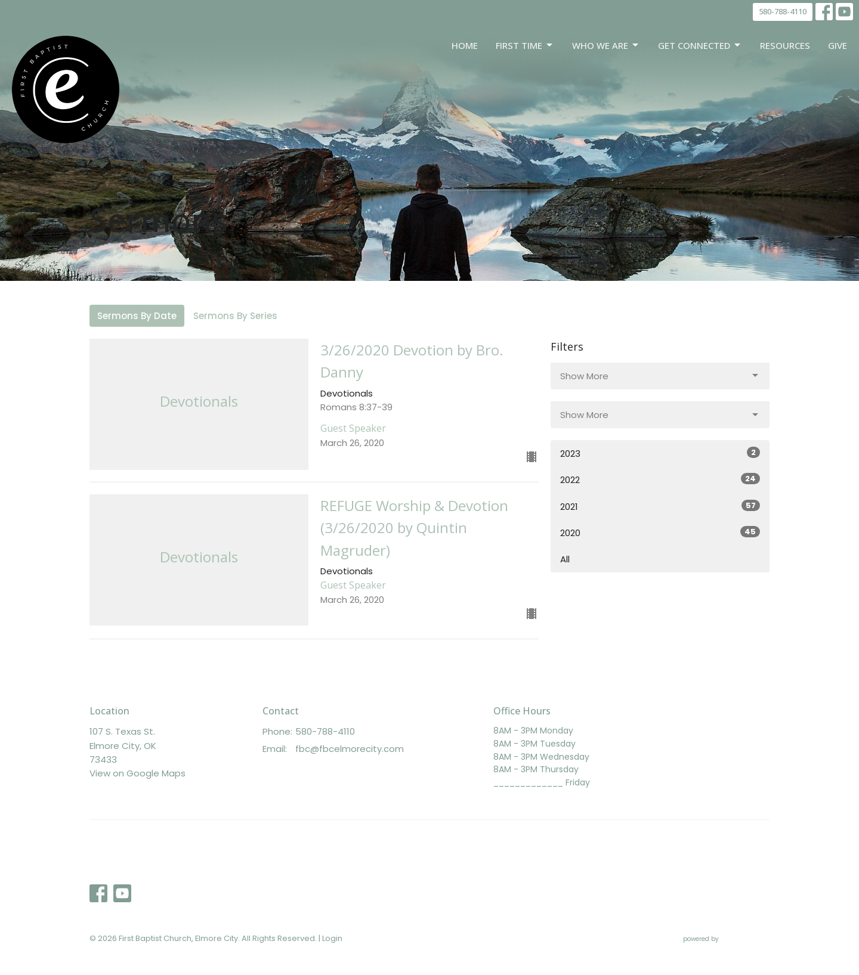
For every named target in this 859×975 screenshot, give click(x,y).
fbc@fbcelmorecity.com (349, 748)
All (565, 559)
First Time (525, 45)
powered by (726, 939)
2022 (660, 479)
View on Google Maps (137, 773)
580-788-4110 (783, 11)
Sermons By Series (235, 315)
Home (465, 45)
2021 (660, 506)
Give (837, 45)
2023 (660, 453)
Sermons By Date (137, 315)
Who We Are (606, 45)
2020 (660, 532)
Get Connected (700, 45)
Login (332, 938)
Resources (785, 45)
